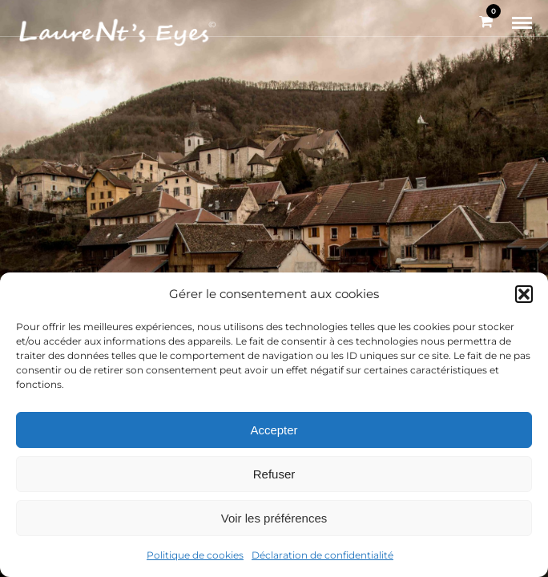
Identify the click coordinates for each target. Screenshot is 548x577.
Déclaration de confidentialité (322, 555)
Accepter (273, 430)
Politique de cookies (195, 555)
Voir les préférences (274, 518)
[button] (524, 294)
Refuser (274, 474)
